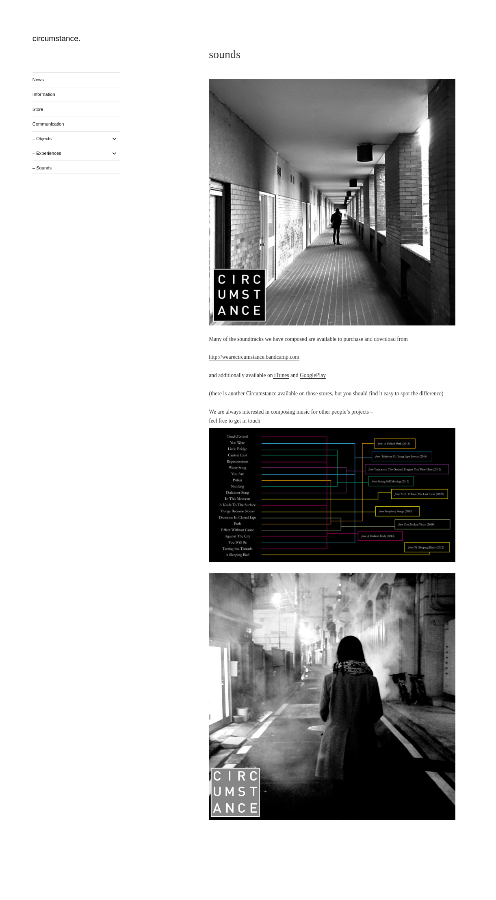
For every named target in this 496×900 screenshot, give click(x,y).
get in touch (247, 421)
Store (37, 109)
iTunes (281, 375)
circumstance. (56, 38)
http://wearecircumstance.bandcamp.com (254, 357)
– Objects (42, 138)
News (38, 79)
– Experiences (46, 153)
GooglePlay (313, 375)
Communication (48, 123)
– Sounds (42, 167)
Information (43, 94)
